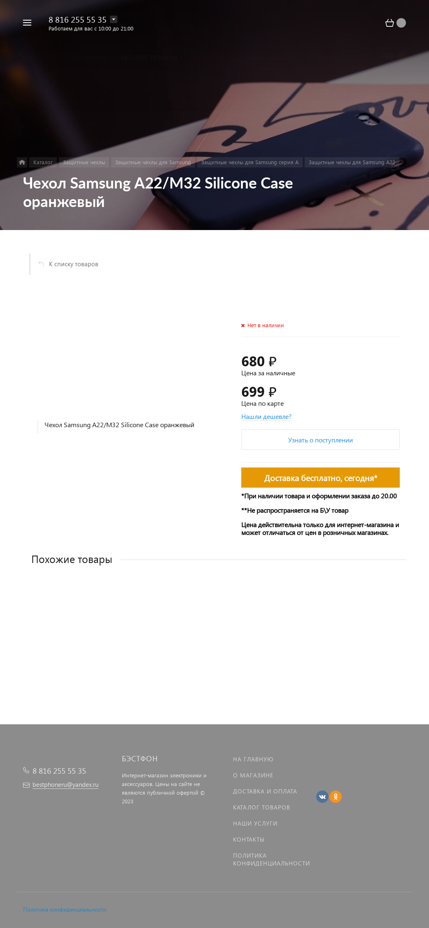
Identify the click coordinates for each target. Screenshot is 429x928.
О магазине (253, 775)
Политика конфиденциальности (64, 909)
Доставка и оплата (265, 791)
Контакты (249, 839)
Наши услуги (255, 823)
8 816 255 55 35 (78, 19)
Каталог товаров (261, 807)
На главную (253, 759)
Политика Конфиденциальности (271, 859)
